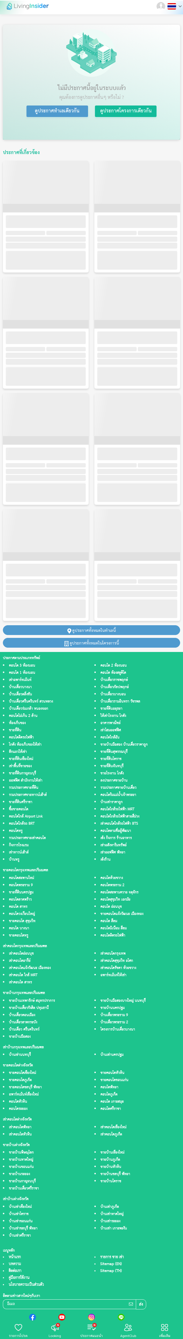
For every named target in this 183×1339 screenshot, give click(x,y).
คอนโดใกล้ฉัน (109, 737)
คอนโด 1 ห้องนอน (22, 672)
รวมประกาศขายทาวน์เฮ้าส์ (28, 795)
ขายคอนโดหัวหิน (112, 1073)
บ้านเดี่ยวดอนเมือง (22, 1015)
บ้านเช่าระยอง (110, 1221)
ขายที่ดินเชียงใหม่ (21, 759)
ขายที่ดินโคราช (110, 759)
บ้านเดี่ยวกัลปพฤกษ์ (114, 687)
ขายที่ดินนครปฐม (21, 892)
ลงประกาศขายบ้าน (113, 780)
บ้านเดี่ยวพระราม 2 (114, 1022)
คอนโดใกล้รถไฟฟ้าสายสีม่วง (119, 816)
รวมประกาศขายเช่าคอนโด (27, 838)
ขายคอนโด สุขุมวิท (22, 921)
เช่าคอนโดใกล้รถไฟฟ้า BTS (119, 823)
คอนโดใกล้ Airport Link (26, 816)
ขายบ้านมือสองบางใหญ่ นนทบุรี (123, 1000)
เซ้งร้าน (105, 859)
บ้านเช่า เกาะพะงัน (113, 1228)
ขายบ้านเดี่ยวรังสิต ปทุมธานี (29, 1008)
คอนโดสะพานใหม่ (21, 878)
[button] (161, 6)
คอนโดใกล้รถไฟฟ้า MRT (117, 809)
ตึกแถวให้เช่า (18, 751)
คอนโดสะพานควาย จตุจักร (119, 892)
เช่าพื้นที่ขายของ (20, 766)
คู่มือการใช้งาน (19, 1278)
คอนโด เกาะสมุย (112, 1101)
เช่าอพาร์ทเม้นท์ (20, 680)
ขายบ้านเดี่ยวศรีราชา (24, 1188)
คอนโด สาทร (18, 906)
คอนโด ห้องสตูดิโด (113, 672)
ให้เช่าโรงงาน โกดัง (113, 716)
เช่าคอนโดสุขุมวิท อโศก (116, 960)
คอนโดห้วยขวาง (111, 878)
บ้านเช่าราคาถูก (111, 802)
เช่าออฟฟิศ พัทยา (112, 852)
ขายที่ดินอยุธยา (111, 708)
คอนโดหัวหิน (18, 1101)
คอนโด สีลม (108, 921)
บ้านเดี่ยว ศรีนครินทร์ (24, 1029)
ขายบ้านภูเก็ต (110, 1159)
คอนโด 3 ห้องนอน (22, 665)
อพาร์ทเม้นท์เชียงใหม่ (24, 1094)
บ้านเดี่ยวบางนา (20, 687)
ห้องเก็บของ (17, 723)
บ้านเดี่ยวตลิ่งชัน (20, 694)
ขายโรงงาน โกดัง (112, 773)
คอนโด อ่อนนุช (111, 906)
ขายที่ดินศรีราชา (20, 802)
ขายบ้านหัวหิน (110, 1167)
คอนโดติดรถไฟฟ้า (21, 737)
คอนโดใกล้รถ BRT (22, 823)
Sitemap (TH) (111, 1271)
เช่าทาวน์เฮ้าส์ (18, 852)
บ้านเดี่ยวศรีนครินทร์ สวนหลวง (31, 701)
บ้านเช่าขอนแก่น (21, 1221)
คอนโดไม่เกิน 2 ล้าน (23, 716)
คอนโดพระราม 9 (21, 885)
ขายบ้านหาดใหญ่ (21, 1159)
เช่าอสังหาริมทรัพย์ (113, 845)
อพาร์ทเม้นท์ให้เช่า (113, 975)
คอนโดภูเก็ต (108, 1094)
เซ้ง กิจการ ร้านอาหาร (116, 838)
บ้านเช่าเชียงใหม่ (20, 1207)
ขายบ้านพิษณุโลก (21, 1152)
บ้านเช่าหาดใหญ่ (111, 1214)
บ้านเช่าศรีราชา (20, 1235)
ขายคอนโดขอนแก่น (114, 1080)
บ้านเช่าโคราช (18, 1214)
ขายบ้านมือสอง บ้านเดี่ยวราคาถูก (124, 744)
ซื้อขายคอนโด (18, 809)
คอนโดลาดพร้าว (20, 899)
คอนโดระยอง (18, 1108)
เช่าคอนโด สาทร (20, 982)
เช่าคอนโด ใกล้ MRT (23, 975)
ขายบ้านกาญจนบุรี (22, 1181)
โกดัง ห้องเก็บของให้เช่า (25, 744)
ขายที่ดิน (15, 730)
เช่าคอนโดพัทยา (20, 1127)
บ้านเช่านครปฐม (111, 1054)
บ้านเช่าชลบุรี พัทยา (23, 1228)
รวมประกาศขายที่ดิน (23, 787)
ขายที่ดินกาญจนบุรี (22, 773)
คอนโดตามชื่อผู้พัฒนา (115, 831)
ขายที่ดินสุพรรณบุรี (113, 751)
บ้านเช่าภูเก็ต (109, 1207)
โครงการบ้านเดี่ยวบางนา (117, 1029)
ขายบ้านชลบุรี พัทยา (115, 1174)
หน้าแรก (15, 1257)
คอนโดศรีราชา (110, 1108)
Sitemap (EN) (111, 1264)
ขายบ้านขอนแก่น (21, 1167)
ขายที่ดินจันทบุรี (111, 766)
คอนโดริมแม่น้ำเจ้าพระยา (118, 795)
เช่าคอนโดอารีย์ (19, 960)
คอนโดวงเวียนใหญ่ (22, 914)
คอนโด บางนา (19, 928)
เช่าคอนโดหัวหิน (20, 1134)
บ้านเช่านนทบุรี (20, 1054)
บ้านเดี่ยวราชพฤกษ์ (114, 680)
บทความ (15, 1264)
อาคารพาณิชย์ (110, 723)
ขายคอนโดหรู (18, 935)
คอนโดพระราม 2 (112, 885)
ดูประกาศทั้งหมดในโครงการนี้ (91, 642)
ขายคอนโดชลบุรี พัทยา (25, 1087)
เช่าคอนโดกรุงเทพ (112, 953)
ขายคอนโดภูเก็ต (20, 1080)
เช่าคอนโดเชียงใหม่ (113, 1127)
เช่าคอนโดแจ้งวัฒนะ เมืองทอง (30, 968)
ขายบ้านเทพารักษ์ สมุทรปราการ (32, 1000)
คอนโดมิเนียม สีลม (113, 928)
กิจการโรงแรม (18, 845)
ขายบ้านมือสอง (19, 1036)
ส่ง (141, 1305)
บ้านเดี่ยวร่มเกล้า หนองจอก (28, 708)
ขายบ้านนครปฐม (112, 1008)
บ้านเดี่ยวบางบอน (113, 694)
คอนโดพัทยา (109, 1087)
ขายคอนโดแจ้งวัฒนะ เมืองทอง (121, 914)
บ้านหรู (14, 859)
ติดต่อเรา (15, 1271)
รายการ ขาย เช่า (112, 1257)
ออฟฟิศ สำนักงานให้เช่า (25, 780)
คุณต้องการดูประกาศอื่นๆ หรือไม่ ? (91, 97)
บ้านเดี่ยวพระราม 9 (114, 1015)
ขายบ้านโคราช (110, 1181)
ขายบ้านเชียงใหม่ (112, 1152)
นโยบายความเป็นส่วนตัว (26, 1284)
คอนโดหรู (15, 831)
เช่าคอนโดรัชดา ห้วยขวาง (118, 968)
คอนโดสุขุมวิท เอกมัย (115, 899)
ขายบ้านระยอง (19, 1174)
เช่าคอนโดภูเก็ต (111, 1134)
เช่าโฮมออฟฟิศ (110, 730)
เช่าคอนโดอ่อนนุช (21, 953)
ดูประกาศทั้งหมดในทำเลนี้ (91, 630)
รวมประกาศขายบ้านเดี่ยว (118, 787)
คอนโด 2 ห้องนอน (113, 665)
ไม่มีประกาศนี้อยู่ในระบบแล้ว (92, 87)
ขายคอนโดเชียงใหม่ (22, 1073)
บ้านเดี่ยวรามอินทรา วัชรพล (120, 701)
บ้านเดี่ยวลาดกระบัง (23, 1022)
